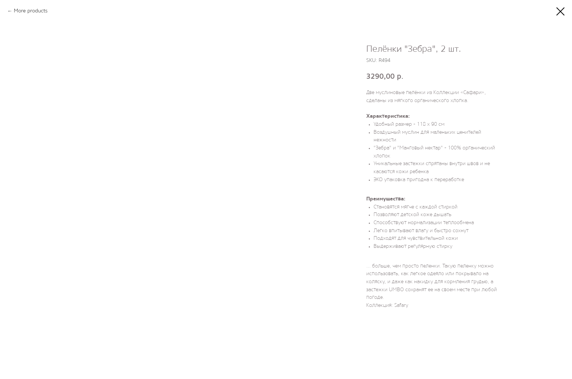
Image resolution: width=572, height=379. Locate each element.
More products (30, 11)
